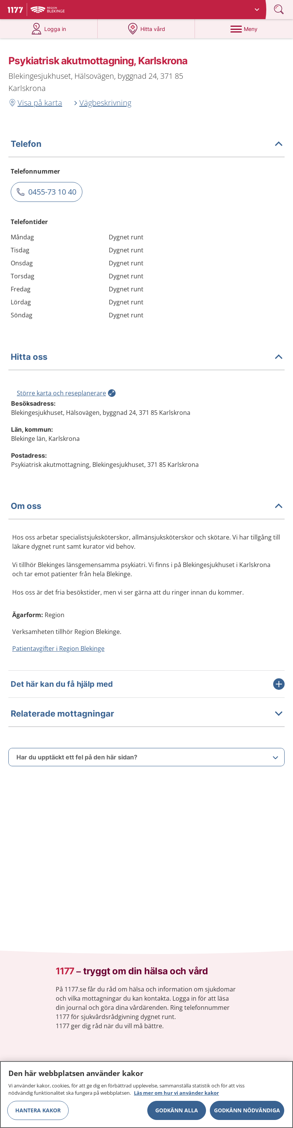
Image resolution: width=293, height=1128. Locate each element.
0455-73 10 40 (52, 192)
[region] (146, 1094)
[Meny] (244, 28)
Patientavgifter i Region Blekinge (58, 648)
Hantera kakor (38, 1110)
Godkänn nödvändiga (247, 1110)
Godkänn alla (176, 1110)
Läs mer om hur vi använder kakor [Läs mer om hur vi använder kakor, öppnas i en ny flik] (176, 1092)
